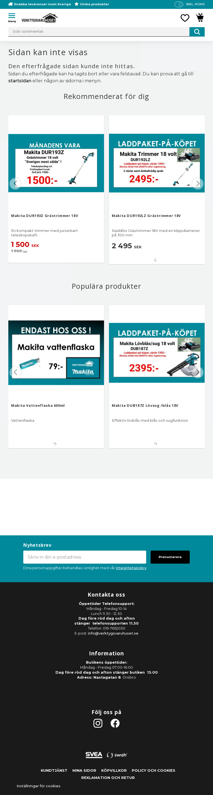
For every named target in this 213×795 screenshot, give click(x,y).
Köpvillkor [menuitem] (114, 770)
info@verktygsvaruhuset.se (113, 633)
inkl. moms (195, 4)
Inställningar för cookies (38, 786)
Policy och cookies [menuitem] (153, 770)
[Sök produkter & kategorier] (106, 32)
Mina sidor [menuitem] (84, 770)
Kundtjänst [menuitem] (54, 770)
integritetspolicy (131, 568)
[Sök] (197, 32)
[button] (13, 16)
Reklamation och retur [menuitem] (108, 778)
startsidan (19, 80)
